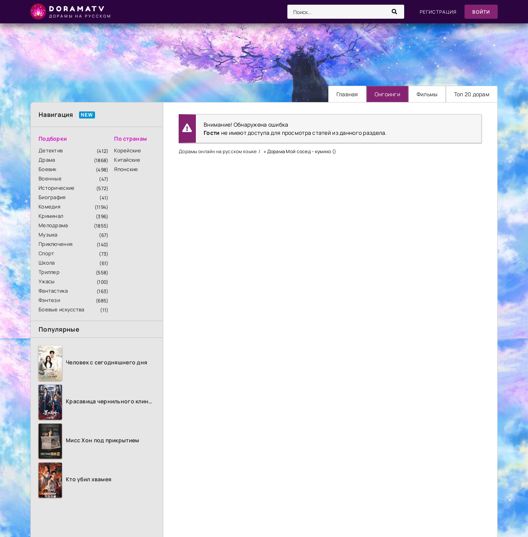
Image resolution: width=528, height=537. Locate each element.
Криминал (51, 215)
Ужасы (47, 281)
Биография (52, 197)
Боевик (47, 169)
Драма (47, 159)
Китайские (127, 159)
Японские (126, 169)
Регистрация (438, 12)
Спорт (46, 253)
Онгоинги (387, 94)
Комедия (49, 206)
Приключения (55, 243)
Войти (481, 12)
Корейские (127, 150)
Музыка (48, 234)
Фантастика (53, 290)
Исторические (56, 187)
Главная (347, 94)
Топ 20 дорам (471, 94)
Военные (50, 178)
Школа (47, 262)
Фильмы (427, 94)
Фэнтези (49, 300)
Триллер (49, 272)
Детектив (51, 150)
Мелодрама (53, 225)
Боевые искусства (61, 309)
